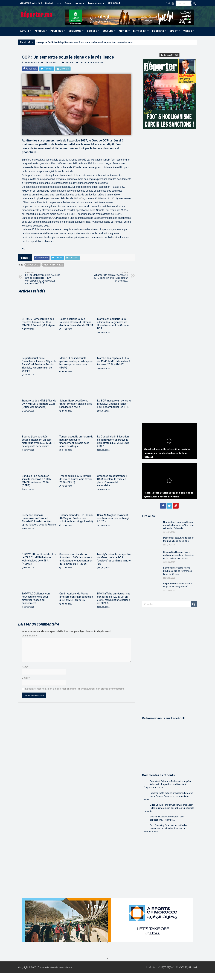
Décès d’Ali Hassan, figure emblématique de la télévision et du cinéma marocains (178, 555)
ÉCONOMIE (75, 31)
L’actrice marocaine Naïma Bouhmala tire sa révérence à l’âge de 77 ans (177, 570)
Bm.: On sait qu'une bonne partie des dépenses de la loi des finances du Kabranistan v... (165, 828)
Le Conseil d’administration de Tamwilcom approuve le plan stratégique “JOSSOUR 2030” (113, 441)
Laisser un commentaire (91, 62)
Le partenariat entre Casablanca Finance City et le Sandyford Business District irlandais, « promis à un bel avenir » (39, 364)
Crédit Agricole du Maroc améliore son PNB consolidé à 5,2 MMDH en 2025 (76, 597)
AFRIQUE (40, 31)
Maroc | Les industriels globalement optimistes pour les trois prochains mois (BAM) (76, 362)
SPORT (174, 31)
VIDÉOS (187, 31)
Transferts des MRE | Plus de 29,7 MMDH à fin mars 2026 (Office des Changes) (39, 404)
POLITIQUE (56, 31)
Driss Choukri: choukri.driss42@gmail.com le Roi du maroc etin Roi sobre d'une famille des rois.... (169, 807)
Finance (69, 62)
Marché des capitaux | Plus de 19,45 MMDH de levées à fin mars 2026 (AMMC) (113, 361)
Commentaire (29, 635)
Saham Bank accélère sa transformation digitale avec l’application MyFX (75, 404)
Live (59, 3)
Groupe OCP (33, 265)
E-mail (26, 677)
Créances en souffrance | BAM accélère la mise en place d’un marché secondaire (112, 480)
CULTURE (108, 31)
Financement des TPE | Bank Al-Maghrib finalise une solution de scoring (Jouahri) (76, 518)
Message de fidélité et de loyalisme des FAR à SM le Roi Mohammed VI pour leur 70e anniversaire (84, 42)
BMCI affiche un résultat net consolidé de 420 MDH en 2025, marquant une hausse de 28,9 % (113, 598)
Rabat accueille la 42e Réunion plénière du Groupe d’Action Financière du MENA (76, 322)
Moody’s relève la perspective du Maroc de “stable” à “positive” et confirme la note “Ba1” (114, 559)
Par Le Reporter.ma (34, 62)
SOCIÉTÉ (92, 31)
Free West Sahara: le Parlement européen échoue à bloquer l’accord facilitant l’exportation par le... (167, 784)
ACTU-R (24, 31)
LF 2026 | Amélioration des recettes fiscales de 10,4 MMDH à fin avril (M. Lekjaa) (38, 322)
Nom (25, 667)
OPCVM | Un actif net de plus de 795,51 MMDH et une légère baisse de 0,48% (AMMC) (39, 559)
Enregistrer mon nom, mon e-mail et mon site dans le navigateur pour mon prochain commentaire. (74, 688)
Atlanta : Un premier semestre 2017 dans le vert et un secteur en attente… (110, 276)
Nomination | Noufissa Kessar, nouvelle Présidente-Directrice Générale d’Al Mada (178, 525)
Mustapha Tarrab (53, 265)
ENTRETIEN (139, 31)
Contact (49, 3)
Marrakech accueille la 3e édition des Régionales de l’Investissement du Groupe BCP (113, 323)
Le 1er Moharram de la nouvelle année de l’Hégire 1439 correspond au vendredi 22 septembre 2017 (43, 278)
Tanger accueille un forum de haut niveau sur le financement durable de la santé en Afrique (76, 441)
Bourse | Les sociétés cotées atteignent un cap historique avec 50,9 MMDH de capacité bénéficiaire (38, 441)
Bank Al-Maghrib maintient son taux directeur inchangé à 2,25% (113, 518)
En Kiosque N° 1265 (169, 55)
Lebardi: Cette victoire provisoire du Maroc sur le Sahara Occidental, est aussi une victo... (168, 796)
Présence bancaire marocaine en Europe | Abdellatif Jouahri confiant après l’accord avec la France (39, 519)
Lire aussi (79, 3)
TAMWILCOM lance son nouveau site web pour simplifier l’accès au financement (36, 598)
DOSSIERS (158, 31)
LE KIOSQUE (114, 3)
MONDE (123, 31)
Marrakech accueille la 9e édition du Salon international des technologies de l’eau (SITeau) (167, 453)
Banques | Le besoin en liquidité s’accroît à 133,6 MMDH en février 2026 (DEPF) (36, 480)
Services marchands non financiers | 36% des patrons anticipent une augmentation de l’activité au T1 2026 (76, 559)
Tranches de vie (96, 3)
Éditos (68, 3)
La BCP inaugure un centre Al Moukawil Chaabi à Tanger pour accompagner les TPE (114, 404)
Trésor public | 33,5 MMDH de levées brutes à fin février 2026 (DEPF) (75, 479)
